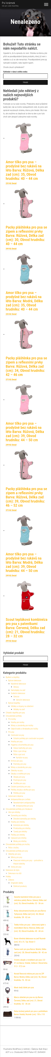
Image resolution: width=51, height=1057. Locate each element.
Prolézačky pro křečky (21, 828)
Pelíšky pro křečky (18, 835)
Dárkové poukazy (20, 886)
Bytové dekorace (14, 680)
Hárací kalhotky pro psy (22, 748)
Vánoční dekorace (23, 700)
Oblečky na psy (17, 770)
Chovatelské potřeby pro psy (17, 851)
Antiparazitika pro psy (24, 806)
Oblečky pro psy (14, 854)
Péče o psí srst (19, 754)
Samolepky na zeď (18, 690)
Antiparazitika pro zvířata (20, 799)
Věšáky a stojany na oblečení (22, 706)
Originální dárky (17, 883)
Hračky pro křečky (18, 822)
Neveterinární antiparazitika (24, 802)
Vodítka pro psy (19, 783)
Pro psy (11, 732)
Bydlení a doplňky (12, 677)
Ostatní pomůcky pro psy (20, 786)
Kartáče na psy (22, 757)
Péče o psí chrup (19, 751)
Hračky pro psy (17, 741)
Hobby (8, 876)
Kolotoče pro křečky (21, 825)
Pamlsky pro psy (19, 764)
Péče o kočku (13, 847)
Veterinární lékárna (15, 796)
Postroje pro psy (19, 780)
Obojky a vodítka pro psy (20, 773)
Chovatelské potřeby (14, 716)
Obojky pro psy (19, 777)
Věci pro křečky (14, 812)
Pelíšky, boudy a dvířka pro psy (23, 790)
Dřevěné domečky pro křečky (24, 819)
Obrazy (16, 687)
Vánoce (16, 696)
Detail (14, 183)
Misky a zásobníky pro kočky (22, 725)
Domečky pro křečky (19, 815)
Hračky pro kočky (17, 722)
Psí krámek (8, 3)
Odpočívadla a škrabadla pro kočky (24, 729)
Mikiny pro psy (16, 857)
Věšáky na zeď (19, 709)
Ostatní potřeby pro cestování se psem (28, 738)
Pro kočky (12, 719)
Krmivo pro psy (17, 761)
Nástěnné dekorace (18, 684)
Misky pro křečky (19, 841)
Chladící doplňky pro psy (15, 712)
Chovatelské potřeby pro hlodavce (19, 809)
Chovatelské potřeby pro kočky (18, 844)
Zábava (11, 880)
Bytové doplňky (14, 703)
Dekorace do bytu (12, 870)
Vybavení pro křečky (18, 838)
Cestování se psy (17, 735)
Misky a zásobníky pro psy (21, 767)
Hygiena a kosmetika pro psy (22, 745)
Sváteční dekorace (18, 693)
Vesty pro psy (16, 867)
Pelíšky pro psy (19, 793)
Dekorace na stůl (14, 873)
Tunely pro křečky (20, 831)
